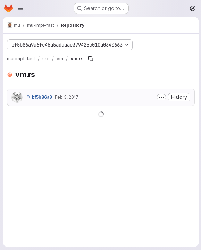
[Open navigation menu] (20, 8)
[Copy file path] (90, 58)
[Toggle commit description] (160, 97)
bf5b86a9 (38, 97)
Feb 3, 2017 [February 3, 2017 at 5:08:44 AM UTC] (66, 97)
